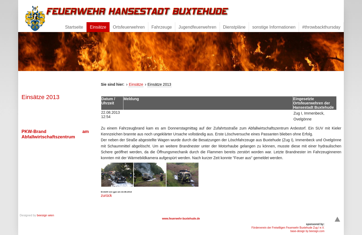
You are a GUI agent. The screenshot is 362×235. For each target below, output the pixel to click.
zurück (106, 195)
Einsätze (136, 84)
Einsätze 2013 (159, 84)
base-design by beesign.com (307, 231)
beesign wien (45, 215)
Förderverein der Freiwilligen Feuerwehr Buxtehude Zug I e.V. (287, 227)
